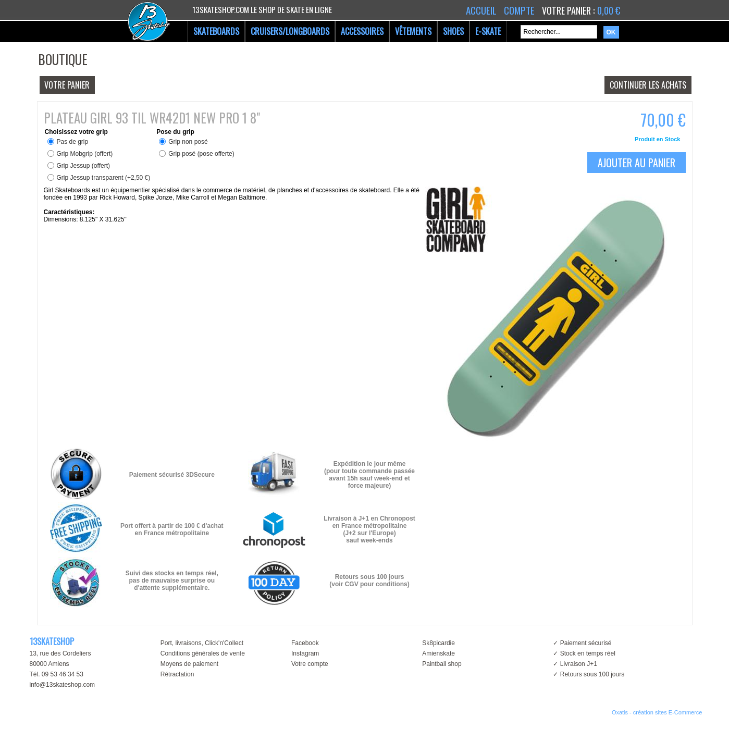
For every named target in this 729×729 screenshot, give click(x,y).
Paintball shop (441, 664)
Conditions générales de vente (202, 653)
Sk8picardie (438, 643)
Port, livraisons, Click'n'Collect (201, 643)
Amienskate (438, 653)
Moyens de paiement (189, 664)
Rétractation (177, 674)
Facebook (305, 643)
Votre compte (309, 664)
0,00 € (608, 10)
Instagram (305, 653)
